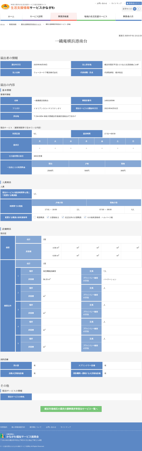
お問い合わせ (102, 3)
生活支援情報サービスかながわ (27, 6)
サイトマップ (116, 3)
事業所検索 (12, 24)
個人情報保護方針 (18, 427)
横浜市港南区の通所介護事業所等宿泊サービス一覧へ (71, 409)
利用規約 (3, 427)
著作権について (35, 427)
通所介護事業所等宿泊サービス (31, 24)
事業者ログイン (135, 3)
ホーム (2, 24)
